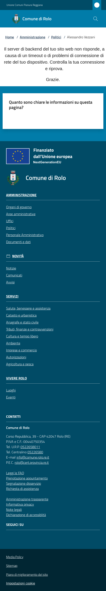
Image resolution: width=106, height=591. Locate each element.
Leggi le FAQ (15, 473)
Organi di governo (19, 207)
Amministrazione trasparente (27, 499)
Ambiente (13, 343)
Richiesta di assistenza (22, 488)
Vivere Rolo (16, 378)
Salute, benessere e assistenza (28, 308)
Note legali (14, 509)
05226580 (35, 452)
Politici (56, 37)
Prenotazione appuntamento (27, 478)
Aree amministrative (20, 214)
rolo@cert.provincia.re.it (32, 462)
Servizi (12, 296)
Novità (18, 256)
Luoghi (11, 390)
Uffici (9, 221)
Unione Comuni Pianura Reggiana (25, 5)
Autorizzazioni (16, 357)
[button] (95, 19)
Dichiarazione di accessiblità (26, 514)
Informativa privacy (20, 504)
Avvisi (10, 282)
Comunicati (14, 275)
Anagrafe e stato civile (22, 322)
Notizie (11, 268)
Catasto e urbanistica (21, 315)
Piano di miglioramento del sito (27, 574)
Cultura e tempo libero (22, 336)
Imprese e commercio (21, 350)
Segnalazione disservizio (23, 483)
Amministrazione (32, 37)
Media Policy (14, 556)
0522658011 (30, 446)
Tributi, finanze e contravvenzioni (29, 329)
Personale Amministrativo (25, 234)
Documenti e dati (18, 241)
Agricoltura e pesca (20, 364)
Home (9, 37)
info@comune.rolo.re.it (33, 457)
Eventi (10, 397)
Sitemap (11, 565)
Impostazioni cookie (20, 583)
